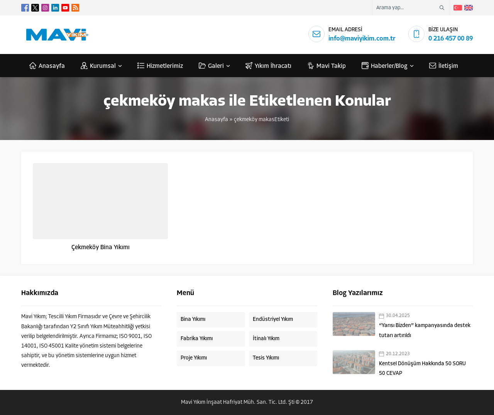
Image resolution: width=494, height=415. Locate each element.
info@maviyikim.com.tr (362, 38)
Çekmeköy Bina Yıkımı (100, 248)
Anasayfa (216, 120)
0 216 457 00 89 (450, 38)
